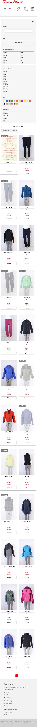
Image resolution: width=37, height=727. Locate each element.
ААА (6, 115)
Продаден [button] (9, 171)
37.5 (21, 55)
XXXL (7, 86)
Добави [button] (27, 173)
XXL (6, 84)
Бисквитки (7, 692)
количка (32, 9)
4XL (6, 89)
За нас (6, 694)
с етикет (7, 113)
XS (6, 71)
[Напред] (19, 675)
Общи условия (8, 689)
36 (6, 53)
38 (6, 58)
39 (6, 60)
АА (6, 118)
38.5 (21, 58)
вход (18, 9)
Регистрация (8, 712)
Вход (5, 714)
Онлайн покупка (9, 701)
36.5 (21, 53)
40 (6, 62)
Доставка (7, 706)
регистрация (25, 9)
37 (6, 55)
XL (6, 81)
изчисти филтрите (18, 126)
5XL (6, 91)
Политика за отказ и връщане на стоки (16, 687)
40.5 (21, 62)
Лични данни (8, 703)
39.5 (21, 60)
